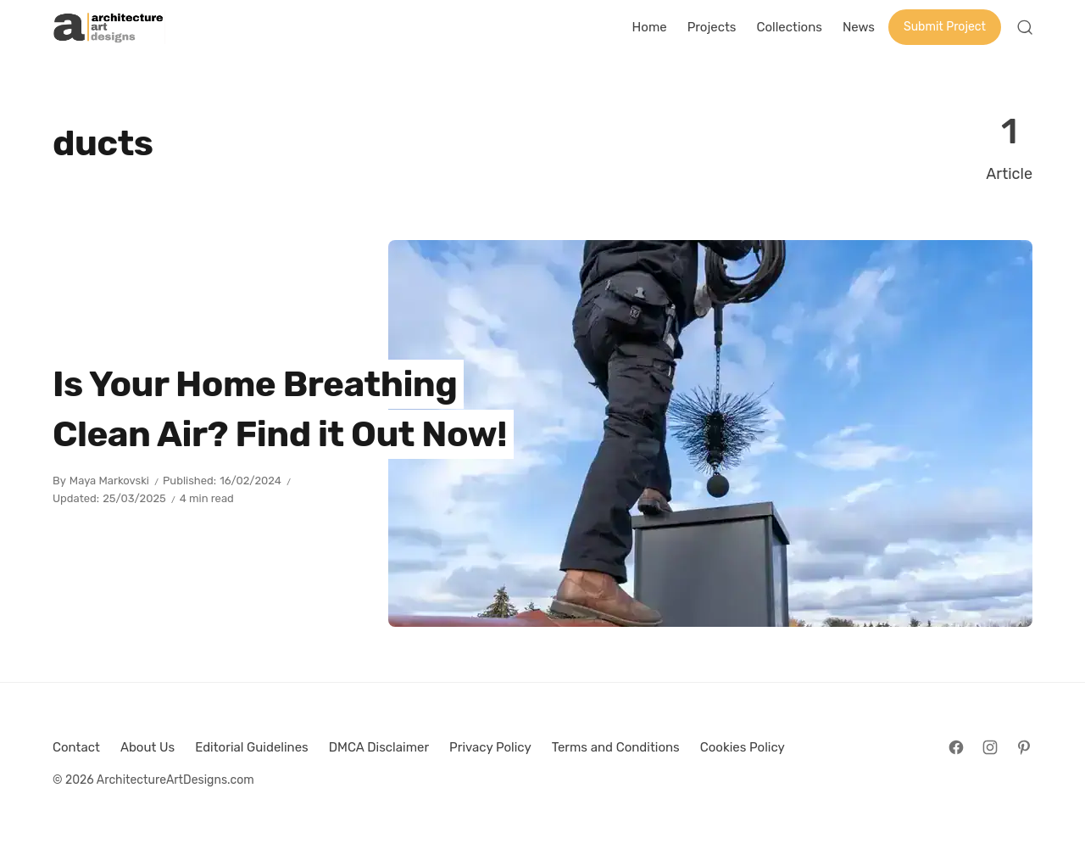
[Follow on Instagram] (990, 747)
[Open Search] (1025, 27)
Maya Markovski (109, 480)
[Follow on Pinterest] (1024, 747)
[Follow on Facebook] (956, 747)
